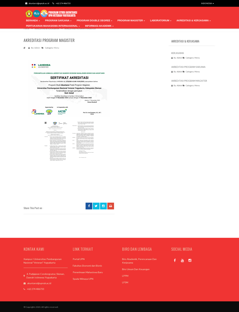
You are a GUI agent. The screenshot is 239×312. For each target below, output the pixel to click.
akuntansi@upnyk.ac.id (37, 3)
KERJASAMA (177, 53)
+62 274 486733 (62, 3)
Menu (56, 48)
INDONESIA (207, 3)
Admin (37, 48)
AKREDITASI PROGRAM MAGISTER (189, 80)
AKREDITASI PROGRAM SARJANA (188, 67)
